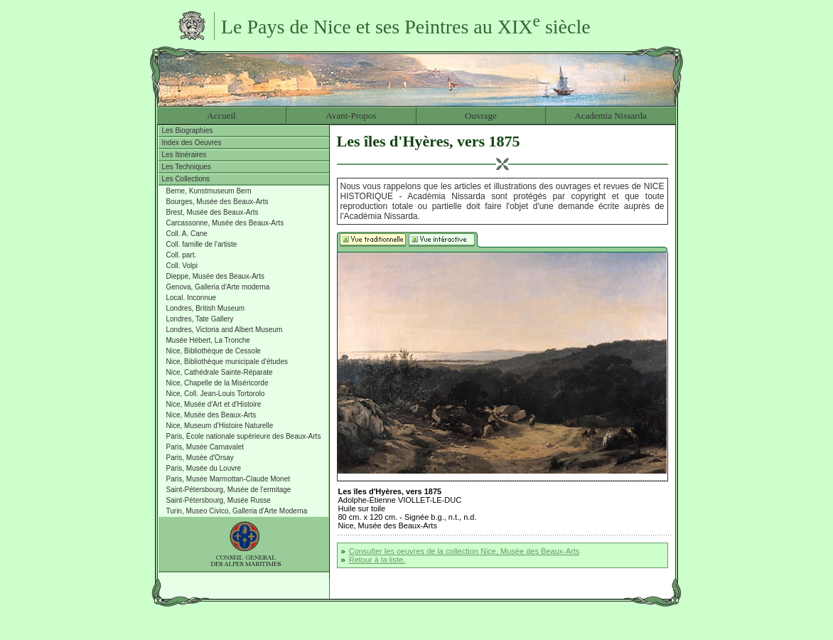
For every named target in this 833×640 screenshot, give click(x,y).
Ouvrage (481, 115)
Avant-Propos (351, 115)
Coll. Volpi (182, 266)
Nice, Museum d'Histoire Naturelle (220, 426)
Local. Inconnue (191, 298)
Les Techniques (186, 167)
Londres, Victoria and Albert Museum (224, 330)
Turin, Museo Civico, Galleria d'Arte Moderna (237, 511)
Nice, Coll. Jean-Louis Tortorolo (215, 394)
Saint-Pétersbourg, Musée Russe (218, 500)
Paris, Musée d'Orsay (200, 458)
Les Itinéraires (184, 155)
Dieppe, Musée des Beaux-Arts (215, 276)
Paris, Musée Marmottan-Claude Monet (228, 479)
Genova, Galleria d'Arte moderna (218, 287)
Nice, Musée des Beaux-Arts (211, 415)
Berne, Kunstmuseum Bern (209, 191)
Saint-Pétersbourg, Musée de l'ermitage (228, 490)
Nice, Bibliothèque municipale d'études (227, 362)
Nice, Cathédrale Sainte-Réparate (219, 372)
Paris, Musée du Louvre (204, 468)
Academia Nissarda (610, 115)
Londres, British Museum (205, 308)
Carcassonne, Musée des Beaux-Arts (225, 223)
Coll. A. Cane (187, 234)
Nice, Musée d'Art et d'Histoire (214, 404)
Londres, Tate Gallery (200, 319)
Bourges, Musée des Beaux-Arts (217, 202)
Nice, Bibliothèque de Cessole (213, 351)
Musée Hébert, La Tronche (208, 340)
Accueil (221, 115)
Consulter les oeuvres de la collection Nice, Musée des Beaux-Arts (464, 551)
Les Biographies (187, 130)
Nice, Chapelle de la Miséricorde (217, 383)
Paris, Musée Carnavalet (205, 447)
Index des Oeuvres (192, 142)
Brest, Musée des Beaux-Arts (212, 212)
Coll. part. (181, 255)
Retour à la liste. (377, 559)
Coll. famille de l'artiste (201, 244)
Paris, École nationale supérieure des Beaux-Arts (243, 436)
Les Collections (186, 179)
